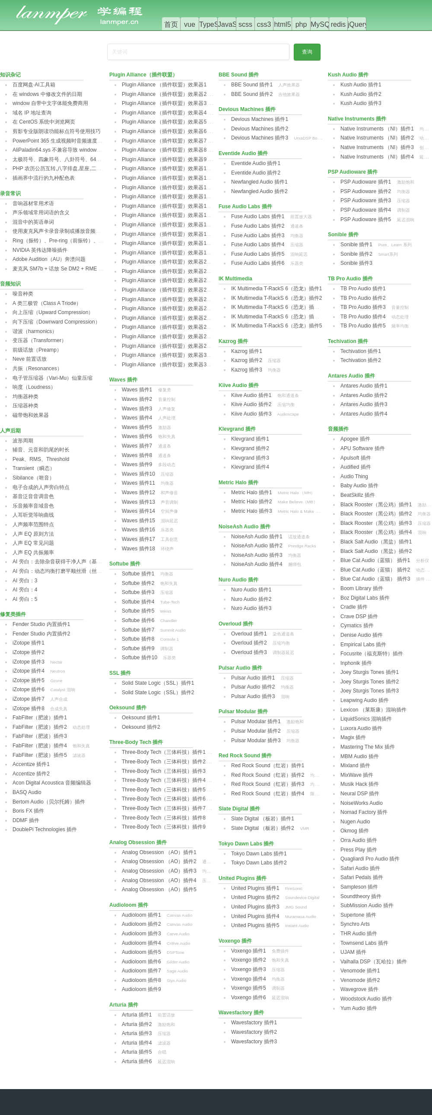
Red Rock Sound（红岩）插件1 (267, 765)
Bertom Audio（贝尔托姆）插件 (49, 802)
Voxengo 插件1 (248, 951)
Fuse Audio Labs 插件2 (257, 226)
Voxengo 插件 (235, 941)
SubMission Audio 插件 (367, 905)
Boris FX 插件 (28, 811)
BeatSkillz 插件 (357, 495)
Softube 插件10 (139, 657)
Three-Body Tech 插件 (136, 742)
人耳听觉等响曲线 (33, 515)
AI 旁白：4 (25, 590)
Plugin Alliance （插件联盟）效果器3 (164, 103)
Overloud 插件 (236, 624)
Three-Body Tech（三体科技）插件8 (164, 818)
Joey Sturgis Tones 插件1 (369, 672)
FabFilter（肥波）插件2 (40, 727)
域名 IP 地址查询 (32, 113)
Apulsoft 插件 (355, 458)
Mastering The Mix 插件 (367, 747)
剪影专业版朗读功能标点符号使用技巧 (57, 131)
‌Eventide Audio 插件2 (255, 173)
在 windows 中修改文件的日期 (47, 94)
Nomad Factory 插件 (364, 812)
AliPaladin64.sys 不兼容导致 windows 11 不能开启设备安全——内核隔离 (97, 150)
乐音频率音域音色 (33, 506)
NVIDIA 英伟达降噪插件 (40, 250)
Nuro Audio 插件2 (251, 599)
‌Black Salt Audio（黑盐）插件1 (376, 542)
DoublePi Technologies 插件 (45, 829)
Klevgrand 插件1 (250, 439)
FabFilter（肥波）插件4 (40, 746)
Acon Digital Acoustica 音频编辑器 (52, 783)
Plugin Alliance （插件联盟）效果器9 (164, 159)
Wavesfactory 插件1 (254, 1023)
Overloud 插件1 (249, 634)
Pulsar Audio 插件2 (253, 687)
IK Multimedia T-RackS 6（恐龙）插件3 (276, 307)
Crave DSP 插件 (359, 616)
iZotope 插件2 (28, 652)
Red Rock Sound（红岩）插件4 (267, 794)
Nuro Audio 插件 (238, 580)
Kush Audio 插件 (348, 75)
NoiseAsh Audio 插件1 (257, 537)
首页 (171, 24)
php (301, 24)
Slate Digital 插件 (239, 809)
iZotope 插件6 (28, 689)
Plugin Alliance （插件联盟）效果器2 (164, 94)
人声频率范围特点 (33, 524)
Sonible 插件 (343, 235)
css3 (264, 24)
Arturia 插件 (123, 1005)
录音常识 (10, 194)
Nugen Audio (355, 822)
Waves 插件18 (138, 549)
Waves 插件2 (137, 399)
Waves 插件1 (137, 390)
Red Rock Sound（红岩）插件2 (267, 775)
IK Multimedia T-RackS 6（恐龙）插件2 (276, 298)
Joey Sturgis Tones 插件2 (369, 682)
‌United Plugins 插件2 (255, 897)
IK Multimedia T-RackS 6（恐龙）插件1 (276, 289)
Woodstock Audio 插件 (366, 999)
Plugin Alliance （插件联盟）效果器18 (166, 243)
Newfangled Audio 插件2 (259, 191)
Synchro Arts (355, 924)
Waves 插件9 (137, 464)
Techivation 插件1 (360, 351)
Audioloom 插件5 (141, 952)
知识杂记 (10, 75)
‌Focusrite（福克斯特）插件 (371, 654)
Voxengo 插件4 (248, 979)
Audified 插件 (355, 467)
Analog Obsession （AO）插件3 (159, 871)
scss (245, 24)
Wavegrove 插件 (359, 989)
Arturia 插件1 (137, 1015)
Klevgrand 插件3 (250, 458)
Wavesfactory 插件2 (254, 1032)
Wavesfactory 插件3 (254, 1042)
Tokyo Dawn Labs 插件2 (259, 863)
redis (338, 24)
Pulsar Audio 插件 (240, 668)
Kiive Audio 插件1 (251, 395)
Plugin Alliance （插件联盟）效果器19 (166, 253)
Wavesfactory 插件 (241, 1013)
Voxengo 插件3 (248, 969)
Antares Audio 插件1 (364, 386)
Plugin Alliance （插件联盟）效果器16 (166, 225)
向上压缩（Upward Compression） (53, 312)
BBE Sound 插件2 (252, 94)
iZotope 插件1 (28, 643)
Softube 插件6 (138, 620)
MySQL (322, 24)
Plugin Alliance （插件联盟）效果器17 (166, 234)
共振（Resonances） (37, 368)
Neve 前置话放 (30, 359)
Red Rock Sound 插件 (245, 756)
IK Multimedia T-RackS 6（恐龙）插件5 (276, 326)
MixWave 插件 (356, 775)
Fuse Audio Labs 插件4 (257, 244)
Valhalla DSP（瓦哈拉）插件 (373, 962)
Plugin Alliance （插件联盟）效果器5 (164, 122)
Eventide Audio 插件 (243, 153)
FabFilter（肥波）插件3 (40, 736)
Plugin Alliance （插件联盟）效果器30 (166, 355)
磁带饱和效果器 (31, 415)
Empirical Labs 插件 (363, 645)
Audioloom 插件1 (141, 915)
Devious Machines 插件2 (259, 129)
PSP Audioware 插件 (353, 172)
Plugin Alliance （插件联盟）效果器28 (166, 337)
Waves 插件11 (138, 483)
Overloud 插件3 (249, 652)
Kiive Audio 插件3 (251, 414)
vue (189, 24)
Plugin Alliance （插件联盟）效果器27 (166, 327)
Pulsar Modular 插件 (243, 711)
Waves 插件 (123, 380)
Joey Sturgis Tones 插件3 (369, 691)
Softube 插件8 (138, 639)
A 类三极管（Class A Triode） (47, 303)
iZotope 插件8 (28, 708)
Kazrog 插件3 (246, 370)
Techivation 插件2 (360, 360)
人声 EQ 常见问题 (33, 543)
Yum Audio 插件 (358, 1008)
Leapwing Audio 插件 (364, 700)
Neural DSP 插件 (359, 794)
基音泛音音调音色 (33, 496)
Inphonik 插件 (356, 663)
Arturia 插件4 (137, 1043)
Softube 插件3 (138, 592)
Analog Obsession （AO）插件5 (159, 889)
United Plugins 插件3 (255, 907)
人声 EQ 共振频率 (33, 553)
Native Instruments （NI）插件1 (377, 129)
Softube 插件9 (138, 648)
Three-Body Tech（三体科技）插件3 (164, 771)
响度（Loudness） (34, 387)
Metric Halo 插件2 (251, 502)
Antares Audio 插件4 (364, 414)
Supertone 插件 (358, 915)
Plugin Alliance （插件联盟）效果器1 (164, 85)
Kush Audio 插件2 (360, 94)
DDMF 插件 (26, 820)
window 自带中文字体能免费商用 (50, 103)
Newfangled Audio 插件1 (259, 182)
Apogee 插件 (355, 439)
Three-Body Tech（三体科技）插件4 (164, 780)
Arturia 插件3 (137, 1033)
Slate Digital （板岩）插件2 (262, 828)
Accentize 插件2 (31, 774)
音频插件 (338, 429)
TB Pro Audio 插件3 (363, 307)
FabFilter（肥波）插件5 (40, 755)
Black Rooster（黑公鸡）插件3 (376, 523)
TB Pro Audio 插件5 (363, 326)
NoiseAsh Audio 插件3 (257, 555)
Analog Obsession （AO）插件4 (159, 880)
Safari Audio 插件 (360, 868)
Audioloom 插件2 (141, 924)
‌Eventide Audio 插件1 (255, 163)
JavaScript (234, 24)
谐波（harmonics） (35, 331)
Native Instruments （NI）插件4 (377, 157)
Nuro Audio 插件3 (251, 608)
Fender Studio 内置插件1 (41, 624)
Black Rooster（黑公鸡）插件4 (376, 532)
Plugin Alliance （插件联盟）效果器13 (166, 197)
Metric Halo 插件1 (251, 492)
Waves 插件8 (137, 455)
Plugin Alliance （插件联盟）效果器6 (164, 131)
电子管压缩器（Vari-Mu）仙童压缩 (52, 378)
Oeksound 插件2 (141, 727)
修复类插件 (13, 614)
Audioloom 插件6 (141, 962)
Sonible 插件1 (356, 244)
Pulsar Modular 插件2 (256, 731)
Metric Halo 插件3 (251, 511)
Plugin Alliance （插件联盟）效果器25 (166, 308)
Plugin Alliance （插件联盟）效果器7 (164, 141)
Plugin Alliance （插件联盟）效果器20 (166, 262)
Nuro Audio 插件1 (251, 590)
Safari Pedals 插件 (361, 877)
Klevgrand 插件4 (250, 467)
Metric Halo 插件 (238, 483)
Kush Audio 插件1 (360, 85)
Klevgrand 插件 (237, 429)
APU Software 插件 (362, 448)
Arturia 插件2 (137, 1024)
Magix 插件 (353, 737)
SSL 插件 (120, 673)
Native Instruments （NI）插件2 (377, 138)
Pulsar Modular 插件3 (256, 740)
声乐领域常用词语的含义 (41, 213)
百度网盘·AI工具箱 (34, 85)
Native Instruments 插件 (357, 119)
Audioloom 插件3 (141, 934)
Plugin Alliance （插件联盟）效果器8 (164, 150)
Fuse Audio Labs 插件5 (257, 254)
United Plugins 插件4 (255, 916)
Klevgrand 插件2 (250, 448)
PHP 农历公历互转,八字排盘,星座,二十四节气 (65, 168)
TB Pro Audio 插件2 (363, 298)
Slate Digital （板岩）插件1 (262, 819)
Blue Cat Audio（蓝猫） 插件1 (375, 560)
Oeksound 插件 (127, 708)
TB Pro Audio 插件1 (363, 289)
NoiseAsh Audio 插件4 (257, 564)
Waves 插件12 (138, 492)
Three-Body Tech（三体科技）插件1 (164, 752)
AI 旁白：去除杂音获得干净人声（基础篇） (62, 562)
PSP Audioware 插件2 (365, 191)
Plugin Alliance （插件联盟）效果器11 (166, 178)
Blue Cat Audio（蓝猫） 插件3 (375, 579)
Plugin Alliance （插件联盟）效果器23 (166, 290)
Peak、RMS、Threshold (41, 459)
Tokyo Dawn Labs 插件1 (259, 854)
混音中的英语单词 (33, 222)
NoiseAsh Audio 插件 (244, 527)
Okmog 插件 (354, 831)
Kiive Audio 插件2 (251, 404)
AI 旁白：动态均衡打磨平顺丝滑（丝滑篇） (62, 571)
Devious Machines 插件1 (259, 119)
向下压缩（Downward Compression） (56, 322)
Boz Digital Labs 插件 (365, 598)
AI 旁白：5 (25, 599)
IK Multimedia (235, 279)
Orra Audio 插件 (358, 840)
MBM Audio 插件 (359, 756)
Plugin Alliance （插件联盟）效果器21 (166, 271)
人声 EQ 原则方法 (33, 534)
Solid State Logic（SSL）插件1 (158, 683)
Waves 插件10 (138, 474)
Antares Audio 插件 (351, 376)
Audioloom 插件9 (141, 989)
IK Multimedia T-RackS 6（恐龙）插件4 (276, 317)
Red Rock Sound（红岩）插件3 (267, 784)
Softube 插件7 (138, 630)
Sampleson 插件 (359, 887)
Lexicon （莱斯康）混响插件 (373, 710)
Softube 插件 (124, 564)
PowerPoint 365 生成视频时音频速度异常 (60, 141)
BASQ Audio (27, 792)
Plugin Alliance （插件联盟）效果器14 (166, 206)
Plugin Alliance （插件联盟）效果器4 (164, 113)
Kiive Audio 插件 (239, 385)
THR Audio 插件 (358, 934)
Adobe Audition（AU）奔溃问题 (49, 259)
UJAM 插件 (353, 952)
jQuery (358, 24)
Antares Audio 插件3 (364, 404)
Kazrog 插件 (233, 341)
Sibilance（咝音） (33, 478)
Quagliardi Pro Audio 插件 (370, 859)
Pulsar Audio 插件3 (253, 696)
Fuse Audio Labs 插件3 (257, 235)
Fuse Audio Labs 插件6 (257, 263)
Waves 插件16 (138, 530)
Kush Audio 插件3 (360, 103)
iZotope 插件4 (28, 671)
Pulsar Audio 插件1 (253, 678)
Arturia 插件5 (137, 1052)
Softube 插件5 (138, 611)
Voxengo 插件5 (248, 988)
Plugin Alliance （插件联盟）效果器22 (166, 280)
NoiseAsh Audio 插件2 (257, 546)
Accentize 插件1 (31, 764)
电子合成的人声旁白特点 (41, 487)
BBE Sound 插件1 (252, 85)
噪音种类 (23, 294)
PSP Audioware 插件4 (365, 210)
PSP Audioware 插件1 (365, 182)
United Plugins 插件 (243, 878)
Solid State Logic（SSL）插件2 (158, 692)
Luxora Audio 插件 (361, 728)
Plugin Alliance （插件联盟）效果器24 (166, 299)
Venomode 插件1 (360, 971)
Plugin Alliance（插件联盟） (143, 75)
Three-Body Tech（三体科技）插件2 (164, 762)
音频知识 (10, 284)
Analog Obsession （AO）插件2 (159, 861)
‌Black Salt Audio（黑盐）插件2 (376, 551)
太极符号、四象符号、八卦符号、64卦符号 (62, 159)
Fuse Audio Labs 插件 (245, 206)
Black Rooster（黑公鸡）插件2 (376, 514)
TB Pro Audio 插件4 (363, 317)
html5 (282, 24)
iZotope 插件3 (28, 662)
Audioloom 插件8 (141, 980)
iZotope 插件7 (28, 699)
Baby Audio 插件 (359, 486)
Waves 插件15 (138, 521)
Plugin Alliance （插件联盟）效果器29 (166, 346)
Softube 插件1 (138, 574)
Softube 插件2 (138, 583)
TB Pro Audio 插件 (350, 279)
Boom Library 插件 (361, 588)
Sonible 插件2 (356, 254)
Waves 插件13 (138, 502)
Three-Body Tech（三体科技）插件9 (164, 827)
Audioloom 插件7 (141, 971)
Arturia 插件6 (137, 1061)
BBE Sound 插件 (239, 75)
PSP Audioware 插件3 (365, 200)
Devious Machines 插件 (247, 109)
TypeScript (215, 24)
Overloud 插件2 (249, 643)
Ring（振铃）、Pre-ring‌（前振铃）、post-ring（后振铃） (79, 241)
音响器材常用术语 (33, 203)
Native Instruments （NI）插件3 (377, 147)
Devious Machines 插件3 (259, 138)
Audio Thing (354, 476)
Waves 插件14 (138, 511)
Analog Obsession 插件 (138, 842)
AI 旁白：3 (25, 581)
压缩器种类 (25, 406)
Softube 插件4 (138, 602)
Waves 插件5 (137, 427)
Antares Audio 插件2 (364, 395)
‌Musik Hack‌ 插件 (359, 784)
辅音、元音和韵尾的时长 (41, 450)
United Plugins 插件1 (255, 888)
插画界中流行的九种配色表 (44, 178)
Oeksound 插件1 (141, 718)
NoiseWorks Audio (361, 803)
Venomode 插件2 (360, 980)
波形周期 (23, 441)
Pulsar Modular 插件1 (256, 721)
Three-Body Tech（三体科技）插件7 (164, 808)
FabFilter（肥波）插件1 (40, 718)
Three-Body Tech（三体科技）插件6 (164, 799)
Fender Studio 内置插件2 (41, 634)
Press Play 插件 (358, 850)
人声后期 (10, 431)
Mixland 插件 (355, 765)
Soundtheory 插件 (360, 896)
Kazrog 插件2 (246, 360)
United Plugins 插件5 (255, 925)
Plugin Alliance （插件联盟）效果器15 (166, 215)
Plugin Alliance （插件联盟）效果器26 (166, 318)
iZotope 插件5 (28, 680)
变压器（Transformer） (40, 340)
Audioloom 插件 (128, 905)
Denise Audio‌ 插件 (361, 635)
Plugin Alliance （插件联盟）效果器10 (166, 168)
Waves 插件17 (138, 539)
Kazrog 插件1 (246, 351)
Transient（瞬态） (34, 468)
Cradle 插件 (354, 607)
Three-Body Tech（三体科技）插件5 (164, 790)
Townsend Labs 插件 (364, 943)
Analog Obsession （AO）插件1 (159, 852)
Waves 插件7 (137, 446)
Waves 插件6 (137, 436)
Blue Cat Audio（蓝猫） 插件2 (375, 570)
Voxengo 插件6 (248, 997)
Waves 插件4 (137, 418)
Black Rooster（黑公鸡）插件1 (376, 505)
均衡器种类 (25, 397)
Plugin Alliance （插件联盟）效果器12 (166, 187)
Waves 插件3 (137, 409)
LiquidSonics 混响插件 (366, 719)
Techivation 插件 (348, 341)
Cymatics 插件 (357, 626)
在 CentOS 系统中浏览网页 (44, 122)
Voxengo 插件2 (248, 960)
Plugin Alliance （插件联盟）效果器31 (166, 365)
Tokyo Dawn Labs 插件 (246, 844)
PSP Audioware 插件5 (365, 219)
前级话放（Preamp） (37, 350)
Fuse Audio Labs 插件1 (257, 216)
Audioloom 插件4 (141, 943)
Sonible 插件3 (356, 263)
